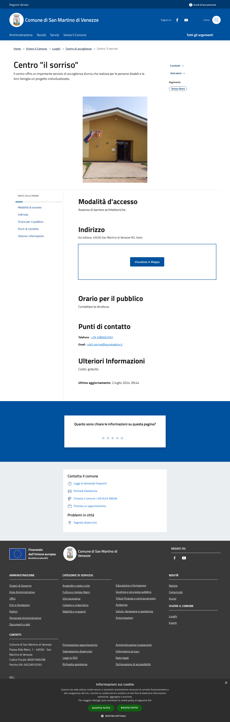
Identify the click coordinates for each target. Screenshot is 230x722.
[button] (115, 716)
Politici (13, 611)
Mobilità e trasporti (74, 611)
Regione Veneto (18, 5)
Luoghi (56, 48)
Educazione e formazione (131, 585)
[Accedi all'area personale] (202, 5)
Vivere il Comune (37, 48)
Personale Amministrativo (25, 618)
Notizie (173, 585)
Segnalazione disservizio (77, 651)
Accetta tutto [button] (101, 707)
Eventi (173, 623)
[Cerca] (216, 20)
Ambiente (122, 605)
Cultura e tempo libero (76, 592)
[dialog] (115, 700)
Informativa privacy (127, 651)
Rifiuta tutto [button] (129, 707)
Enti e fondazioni (19, 605)
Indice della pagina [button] (28, 195)
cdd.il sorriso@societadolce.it (104, 344)
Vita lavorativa (71, 598)
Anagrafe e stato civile (76, 585)
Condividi (177, 66)
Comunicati (176, 592)
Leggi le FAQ (70, 658)
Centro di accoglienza (79, 48)
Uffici (12, 598)
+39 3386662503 (102, 337)
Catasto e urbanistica (75, 605)
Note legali (122, 658)
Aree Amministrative (22, 592)
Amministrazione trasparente (134, 645)
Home (17, 48)
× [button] (226, 683)
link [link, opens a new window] (149, 700)
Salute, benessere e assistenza (134, 611)
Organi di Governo (20, 585)
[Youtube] (184, 19)
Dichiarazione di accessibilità (133, 664)
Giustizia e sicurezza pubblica (133, 592)
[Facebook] (175, 19)
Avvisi (172, 598)
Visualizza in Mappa (147, 262)
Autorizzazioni (124, 618)
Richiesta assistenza (75, 664)
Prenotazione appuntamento (80, 645)
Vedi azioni (178, 73)
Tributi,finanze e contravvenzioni (136, 598)
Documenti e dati (19, 624)
